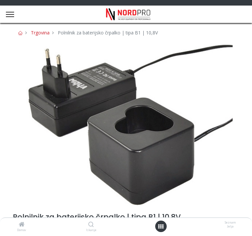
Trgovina (40, 33)
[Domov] (22, 225)
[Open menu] (160, 226)
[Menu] (10, 14)
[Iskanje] (91, 225)
